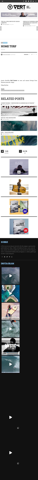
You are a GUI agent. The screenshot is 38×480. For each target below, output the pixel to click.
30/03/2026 (33, 25)
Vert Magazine (6, 24)
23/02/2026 (11, 134)
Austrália (3, 90)
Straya (13, 90)
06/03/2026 (11, 104)
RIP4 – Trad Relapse (7, 132)
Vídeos (5, 42)
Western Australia (20, 90)
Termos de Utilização (21, 475)
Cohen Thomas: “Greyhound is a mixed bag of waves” (17, 103)
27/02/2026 (11, 119)
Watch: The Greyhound (8, 117)
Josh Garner (9, 90)
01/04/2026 (11, 24)
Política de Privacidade (11, 475)
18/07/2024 (13, 54)
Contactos (29, 475)
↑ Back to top (19, 477)
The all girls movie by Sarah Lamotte (10, 22)
